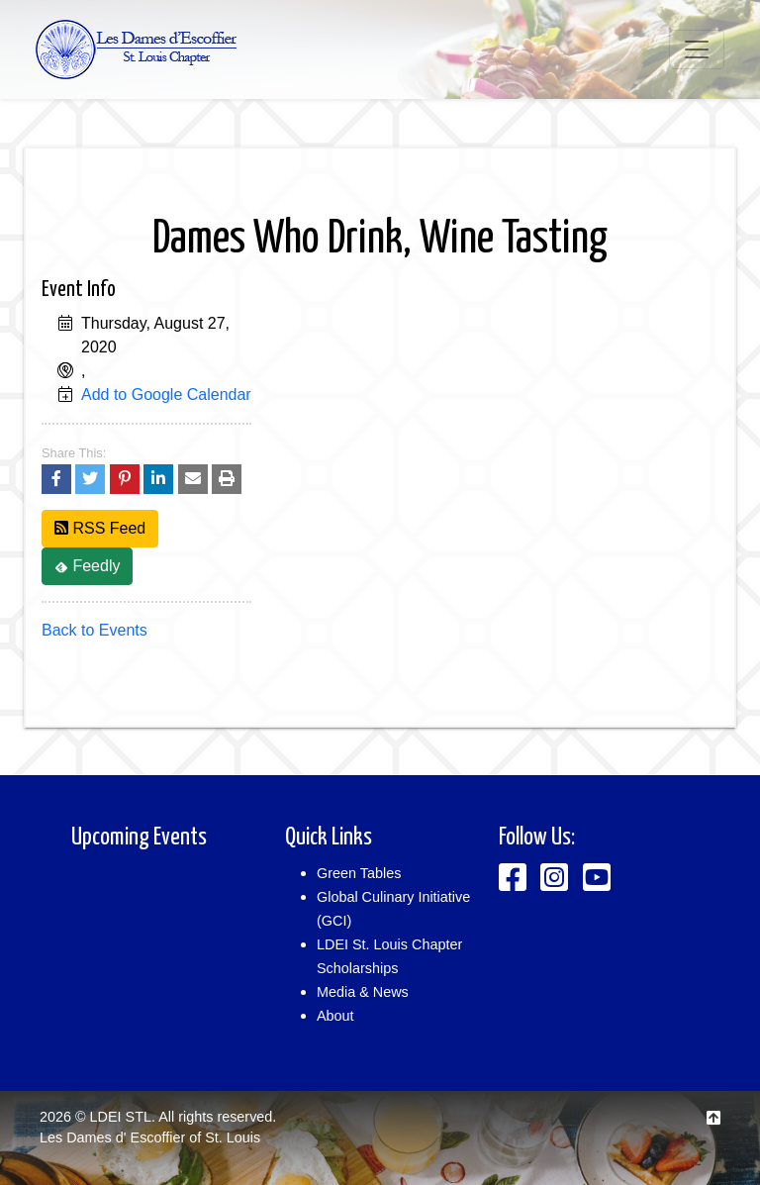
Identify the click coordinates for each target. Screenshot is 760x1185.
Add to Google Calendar (166, 394)
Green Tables (359, 873)
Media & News (363, 992)
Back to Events (94, 630)
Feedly (87, 565)
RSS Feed (99, 528)
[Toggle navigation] (696, 49)
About (335, 1016)
